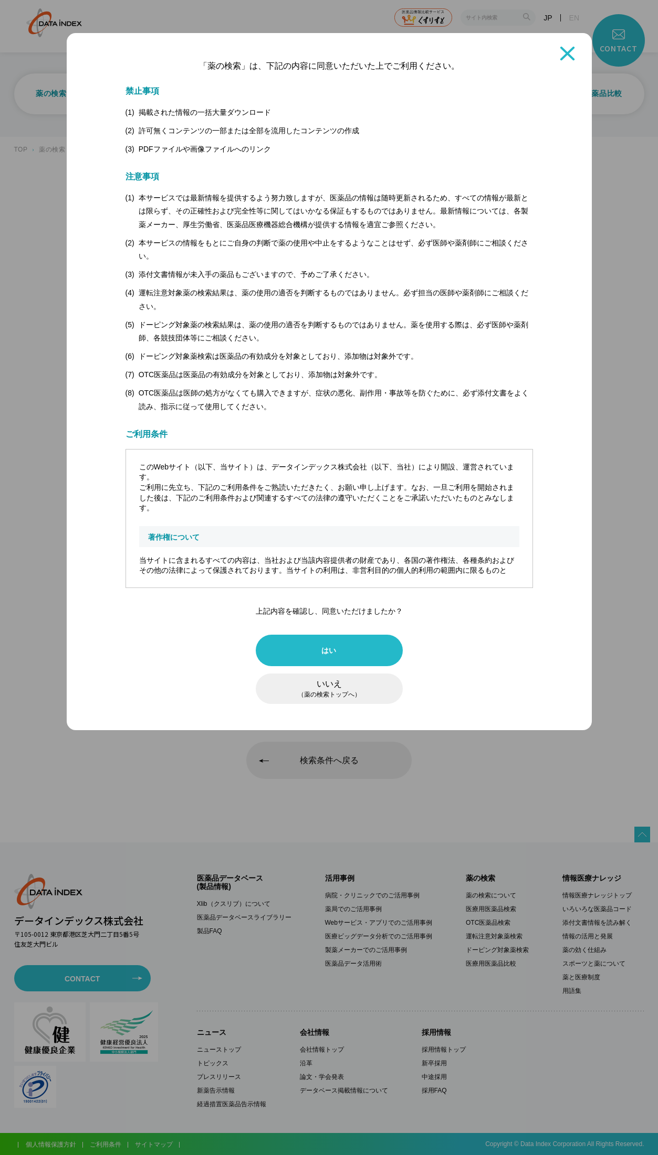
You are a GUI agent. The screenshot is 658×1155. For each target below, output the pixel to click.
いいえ (329, 688)
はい (329, 650)
